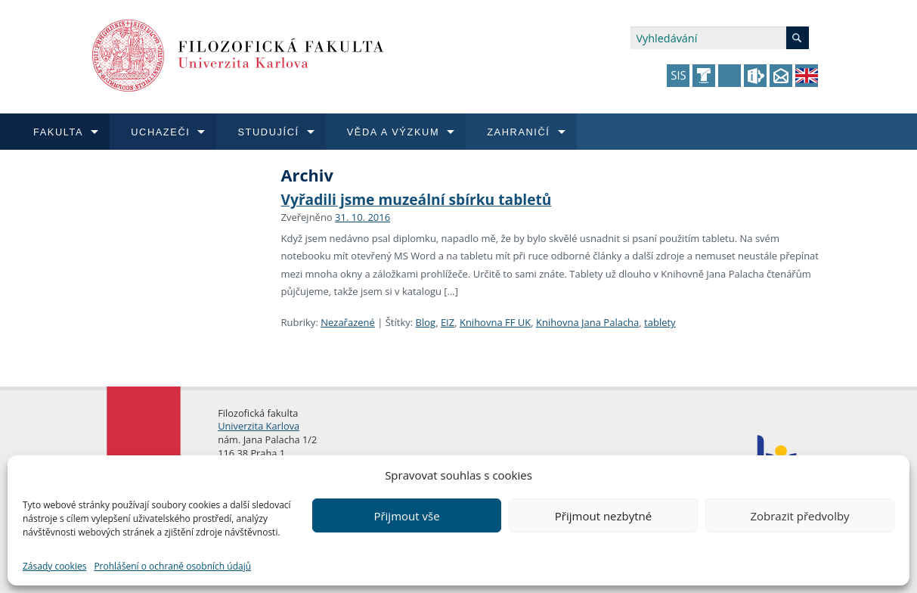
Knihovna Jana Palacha (587, 322)
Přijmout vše (406, 515)
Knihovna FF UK (495, 322)
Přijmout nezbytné (603, 515)
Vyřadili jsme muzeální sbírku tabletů (416, 199)
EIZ (447, 322)
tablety (660, 322)
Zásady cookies (54, 566)
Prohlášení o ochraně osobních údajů (172, 566)
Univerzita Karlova (258, 426)
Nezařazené (348, 322)
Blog (426, 322)
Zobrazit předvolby (799, 515)
